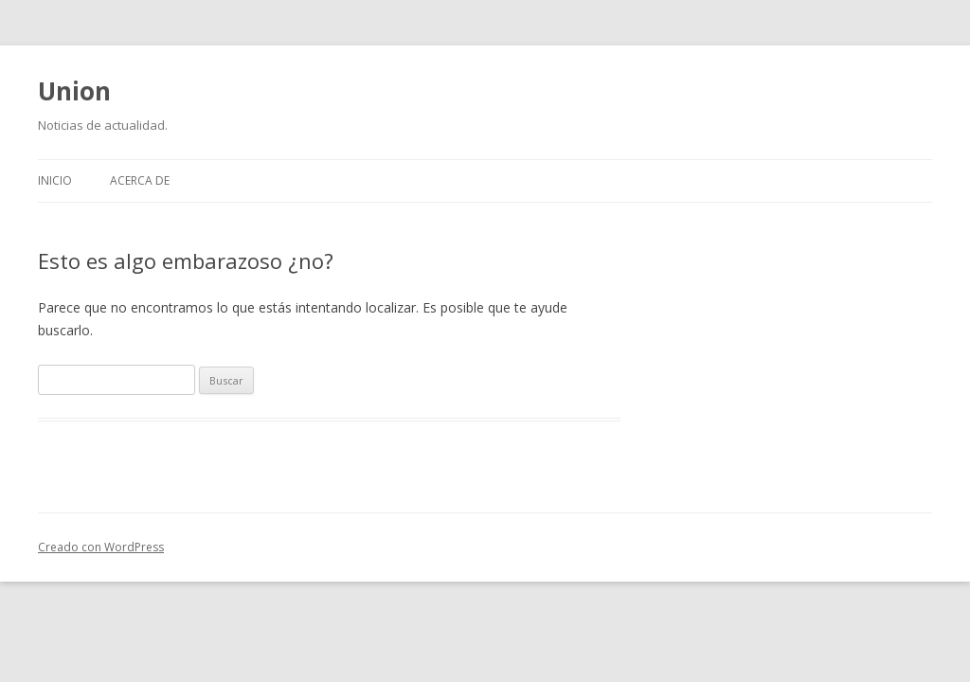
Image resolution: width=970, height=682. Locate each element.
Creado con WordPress (101, 547)
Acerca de (140, 180)
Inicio (55, 180)
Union (74, 91)
